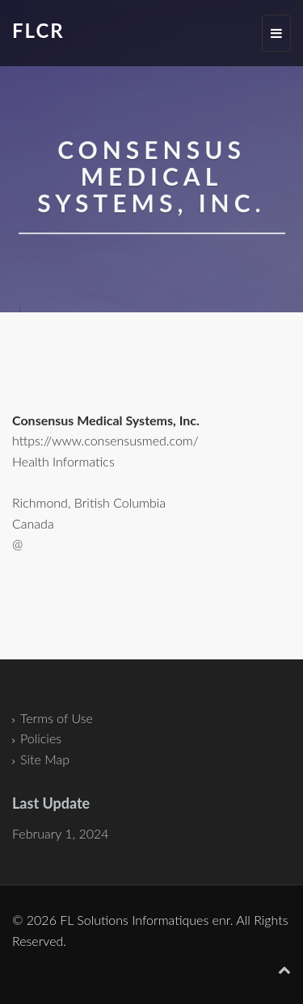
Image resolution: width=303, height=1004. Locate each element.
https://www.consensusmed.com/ (105, 441)
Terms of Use (56, 718)
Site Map (44, 759)
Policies (40, 738)
